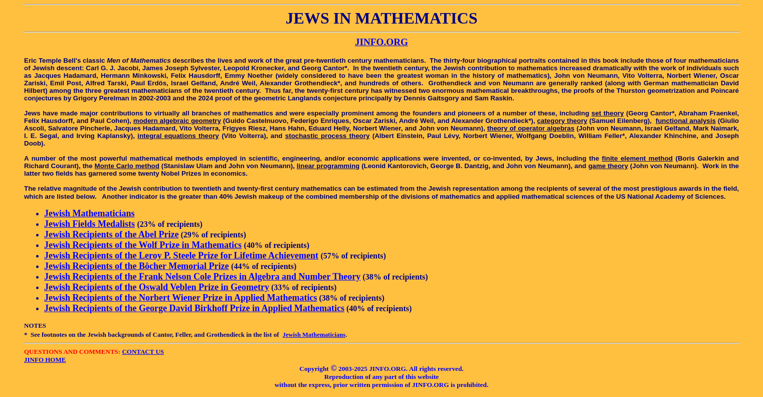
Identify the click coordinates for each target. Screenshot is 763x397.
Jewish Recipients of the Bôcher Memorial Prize (136, 266)
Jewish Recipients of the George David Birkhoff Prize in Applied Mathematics (194, 308)
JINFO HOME (45, 359)
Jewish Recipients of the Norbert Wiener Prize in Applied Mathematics (180, 298)
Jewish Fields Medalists (89, 224)
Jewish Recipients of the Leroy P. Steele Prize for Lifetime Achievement (181, 255)
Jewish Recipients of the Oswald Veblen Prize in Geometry (156, 287)
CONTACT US (143, 351)
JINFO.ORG (381, 42)
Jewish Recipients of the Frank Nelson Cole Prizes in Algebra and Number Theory (202, 277)
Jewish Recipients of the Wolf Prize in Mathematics (143, 245)
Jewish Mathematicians (89, 213)
